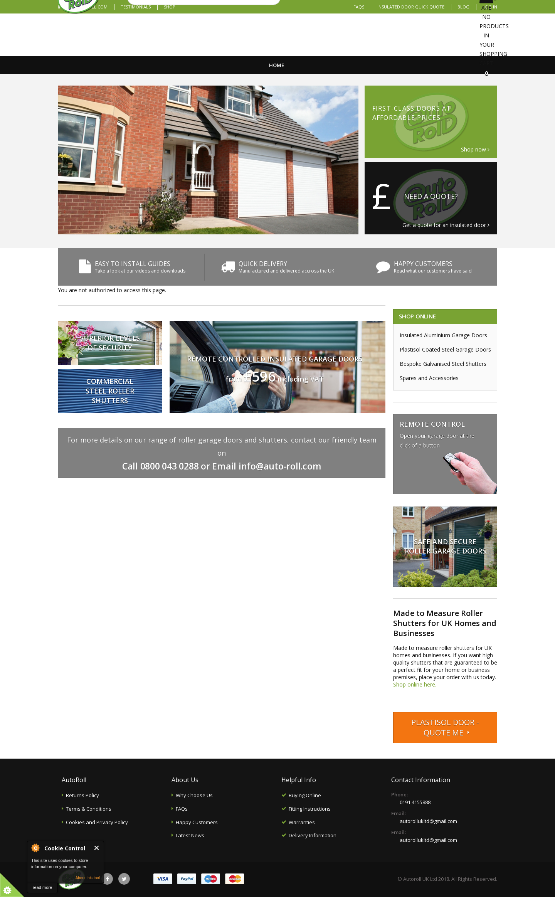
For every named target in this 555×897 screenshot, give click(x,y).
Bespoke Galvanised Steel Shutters (443, 363)
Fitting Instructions (310, 808)
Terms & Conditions (88, 808)
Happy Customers (197, 822)
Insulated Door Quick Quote (410, 7)
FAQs (358, 7)
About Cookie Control (35, 847)
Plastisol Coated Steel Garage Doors (445, 349)
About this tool (88, 878)
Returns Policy (82, 795)
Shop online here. (414, 684)
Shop (169, 7)
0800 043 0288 (169, 466)
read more (42, 887)
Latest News (190, 835)
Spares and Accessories (429, 378)
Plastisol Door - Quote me (445, 727)
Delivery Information (312, 835)
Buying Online (305, 795)
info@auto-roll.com (280, 466)
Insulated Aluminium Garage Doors (443, 335)
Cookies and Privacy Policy (97, 822)
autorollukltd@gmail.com (428, 821)
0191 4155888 (415, 802)
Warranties (302, 822)
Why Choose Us (194, 795)
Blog (463, 7)
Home (276, 65)
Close (96, 847)
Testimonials (136, 7)
